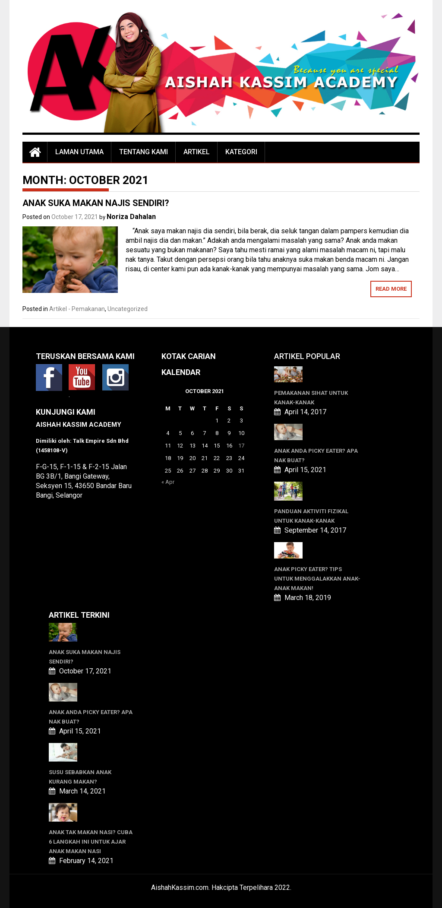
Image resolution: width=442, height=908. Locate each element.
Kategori (241, 152)
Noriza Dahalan (131, 217)
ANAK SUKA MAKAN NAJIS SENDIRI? (95, 203)
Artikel (196, 152)
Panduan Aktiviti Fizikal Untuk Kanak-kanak (311, 516)
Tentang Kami (143, 152)
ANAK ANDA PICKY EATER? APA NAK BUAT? (316, 456)
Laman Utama (79, 152)
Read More (391, 289)
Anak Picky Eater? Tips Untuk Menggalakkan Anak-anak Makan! (317, 578)
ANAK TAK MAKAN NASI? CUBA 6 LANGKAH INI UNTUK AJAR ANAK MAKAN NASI (91, 841)
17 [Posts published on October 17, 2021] (241, 445)
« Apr (167, 482)
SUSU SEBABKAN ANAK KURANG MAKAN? (80, 777)
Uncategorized (127, 308)
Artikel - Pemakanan (77, 308)
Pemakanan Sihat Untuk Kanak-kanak (311, 398)
